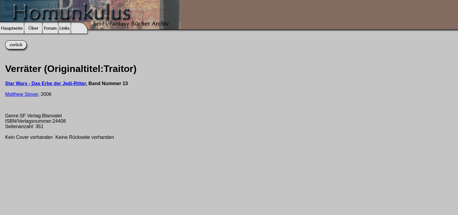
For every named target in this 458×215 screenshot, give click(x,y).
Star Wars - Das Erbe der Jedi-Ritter (45, 83)
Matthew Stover (21, 94)
